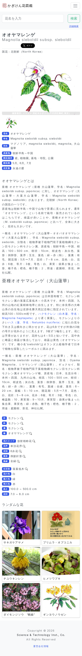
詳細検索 (74, 26)
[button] (10, 122)
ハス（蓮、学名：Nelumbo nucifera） (35, 322)
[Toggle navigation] (75, 5)
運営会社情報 (41, 646)
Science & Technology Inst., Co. (41, 635)
